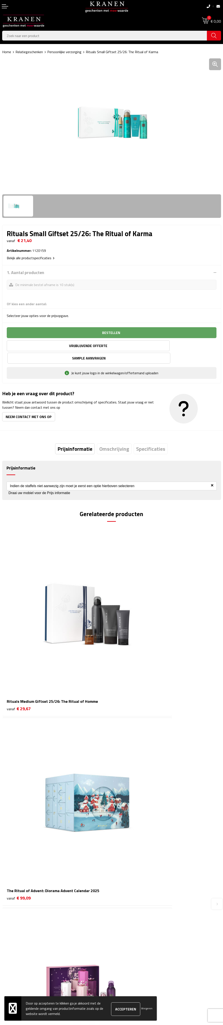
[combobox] (104, 36)
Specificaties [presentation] (150, 436)
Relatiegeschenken (29, 51)
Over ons (120, 849)
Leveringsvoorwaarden (130, 936)
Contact (8, 917)
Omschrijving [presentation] (114, 436)
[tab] (75, 436)
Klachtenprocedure (127, 930)
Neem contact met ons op (29, 404)
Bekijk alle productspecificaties (30, 258)
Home (6, 51)
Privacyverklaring (126, 943)
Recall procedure (125, 950)
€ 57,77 (128, 765)
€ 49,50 (19, 771)
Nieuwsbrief (122, 856)
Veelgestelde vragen (128, 862)
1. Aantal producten (25, 272)
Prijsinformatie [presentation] (74, 436)
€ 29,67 (19, 636)
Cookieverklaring (125, 923)
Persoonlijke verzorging (64, 51)
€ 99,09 (128, 636)
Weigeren (146, 1008)
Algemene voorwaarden (131, 917)
